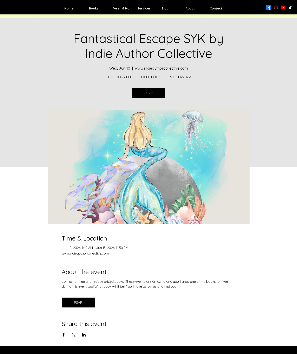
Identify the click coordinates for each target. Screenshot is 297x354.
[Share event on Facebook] (64, 334)
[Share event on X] (74, 334)
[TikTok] (290, 7)
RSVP (149, 93)
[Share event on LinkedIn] (84, 334)
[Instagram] (275, 7)
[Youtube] (283, 7)
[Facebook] (268, 7)
